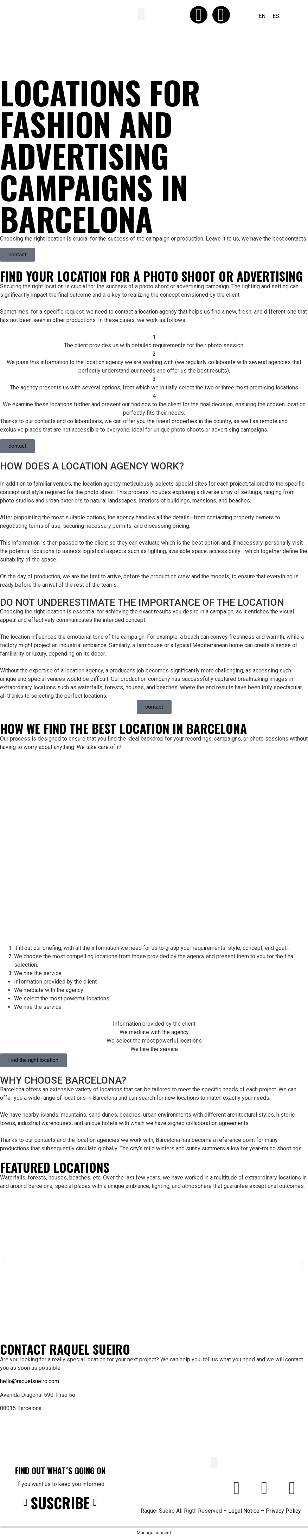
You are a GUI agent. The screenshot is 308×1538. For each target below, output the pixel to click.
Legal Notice (243, 1510)
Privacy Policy (283, 1510)
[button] (141, 14)
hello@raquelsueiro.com (29, 1381)
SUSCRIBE (60, 1502)
